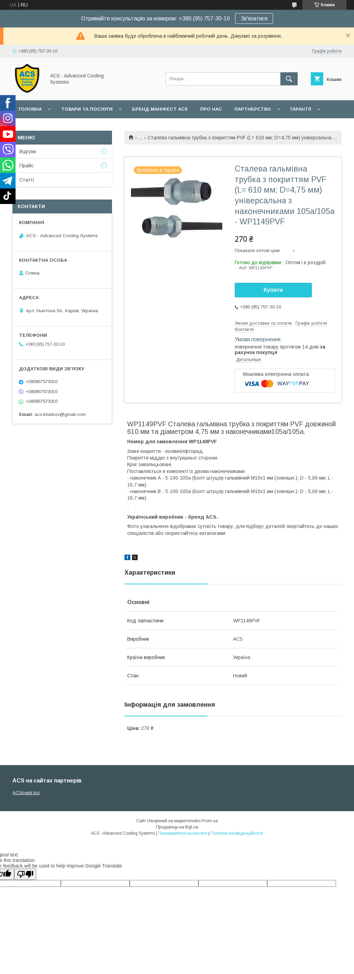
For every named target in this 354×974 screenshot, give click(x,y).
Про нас (211, 109)
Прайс (26, 165)
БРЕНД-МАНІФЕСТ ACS (160, 109)
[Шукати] (289, 78)
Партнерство (252, 109)
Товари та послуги (87, 109)
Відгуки (27, 151)
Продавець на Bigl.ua (177, 827)
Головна (30, 109)
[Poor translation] (25, 874)
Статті (26, 180)
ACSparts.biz (26, 792)
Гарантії (300, 109)
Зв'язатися (254, 18)
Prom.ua (210, 820)
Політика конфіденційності (237, 833)
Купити (273, 290)
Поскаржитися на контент (182, 833)
